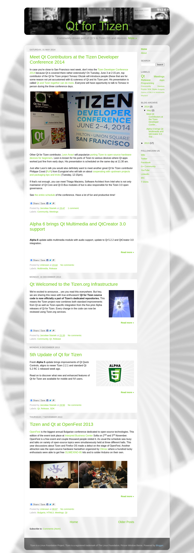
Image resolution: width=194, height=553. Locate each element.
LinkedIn (145, 174)
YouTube (145, 170)
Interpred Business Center (79, 435)
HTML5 (50, 512)
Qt (50, 339)
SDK (52, 408)
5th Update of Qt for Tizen (56, 354)
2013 (147, 143)
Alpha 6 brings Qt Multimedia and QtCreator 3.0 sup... (155, 133)
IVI (154, 92)
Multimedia (42, 268)
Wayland (144, 95)
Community (42, 211)
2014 (147, 106)
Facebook (146, 162)
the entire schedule (45, 195)
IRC (143, 178)
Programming (147, 83)
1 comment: (73, 208)
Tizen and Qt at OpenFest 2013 (61, 424)
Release (53, 268)
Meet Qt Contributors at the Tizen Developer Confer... (154, 119)
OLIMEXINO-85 (73, 452)
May (149, 110)
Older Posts (126, 522)
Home (74, 522)
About (144, 53)
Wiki (143, 155)
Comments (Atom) (52, 529)
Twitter (144, 158)
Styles (154, 89)
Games (144, 92)
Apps (161, 80)
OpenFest (35, 431)
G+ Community (148, 166)
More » (132, 38)
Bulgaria (41, 512)
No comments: (67, 265)
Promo (144, 89)
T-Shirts (145, 182)
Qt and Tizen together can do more (55, 83)
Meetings (53, 211)
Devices (160, 86)
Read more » (127, 252)
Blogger (159, 545)
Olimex (103, 449)
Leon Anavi (68, 154)
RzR (49, 171)
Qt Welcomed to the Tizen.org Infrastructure (74, 284)
